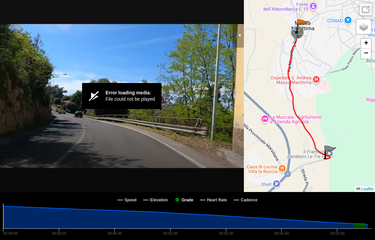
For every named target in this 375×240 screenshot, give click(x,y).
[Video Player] (122, 96)
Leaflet (364, 189)
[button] (302, 26)
